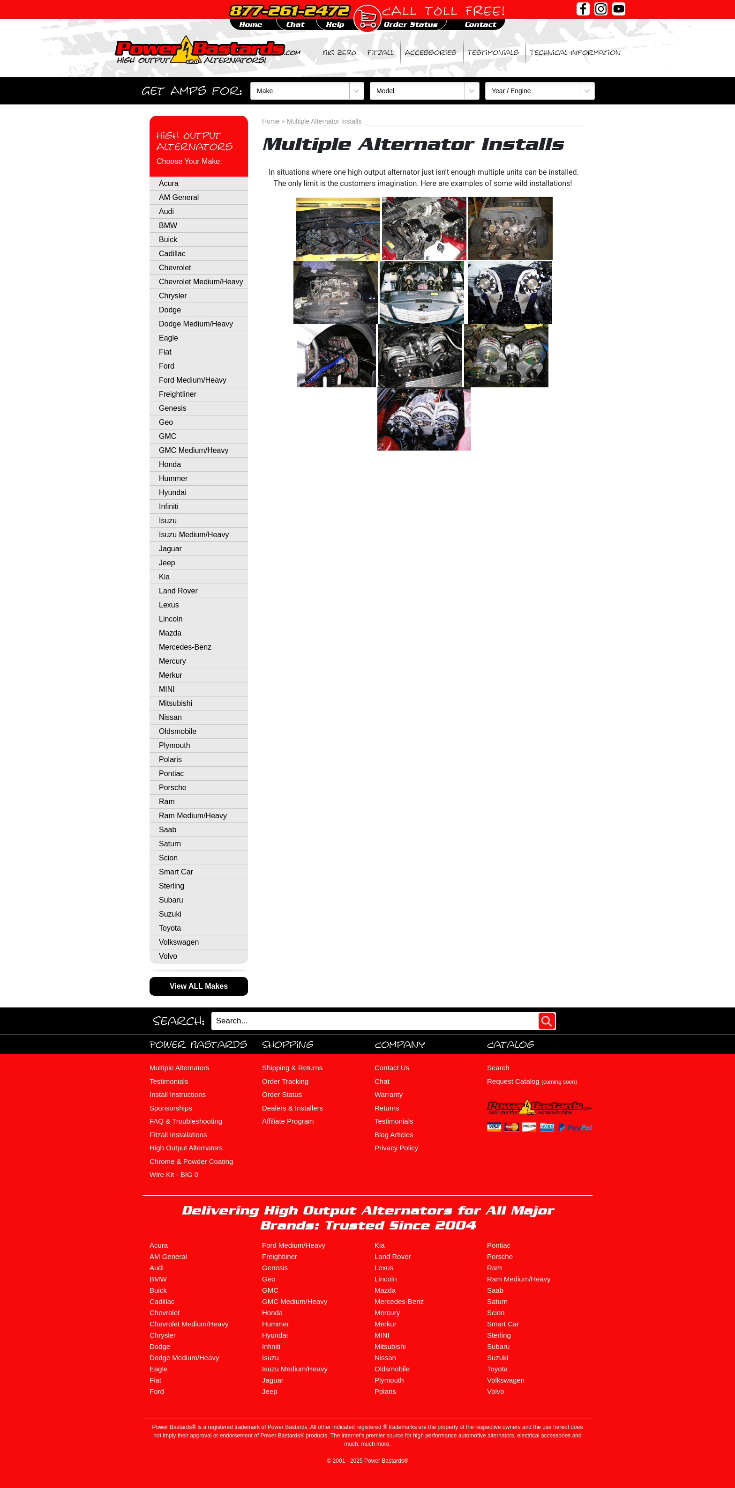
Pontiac (171, 773)
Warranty (389, 1094)
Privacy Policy (396, 1148)
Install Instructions (178, 1094)
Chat (382, 1081)
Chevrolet (175, 268)
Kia (164, 577)
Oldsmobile (177, 731)
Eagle (168, 338)
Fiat (165, 352)
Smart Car (176, 872)
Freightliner (177, 394)
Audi (166, 211)
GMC (167, 436)
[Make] (307, 91)
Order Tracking (285, 1081)
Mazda (170, 633)
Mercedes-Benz (185, 647)
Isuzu (168, 521)
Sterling (171, 886)
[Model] (425, 91)
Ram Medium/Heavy (193, 816)
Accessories (431, 52)
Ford (166, 366)
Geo (166, 422)
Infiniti (169, 507)
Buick (168, 240)
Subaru (171, 900)
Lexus (169, 605)
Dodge (170, 310)
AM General (179, 197)
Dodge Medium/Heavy (196, 324)
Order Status (282, 1094)
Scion (168, 858)
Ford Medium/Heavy (192, 380)
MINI (167, 689)
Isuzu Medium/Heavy (194, 535)
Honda (170, 464)
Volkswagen (179, 942)
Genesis (173, 408)
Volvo (168, 956)
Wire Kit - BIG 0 (174, 1174)
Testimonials (493, 52)
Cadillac (172, 254)
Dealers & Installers (292, 1108)
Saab (167, 830)
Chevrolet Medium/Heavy (201, 282)
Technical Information (575, 52)
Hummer (173, 478)
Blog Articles (394, 1135)
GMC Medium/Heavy (193, 450)
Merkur (170, 675)
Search (498, 1068)
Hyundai (173, 492)
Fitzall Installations (178, 1135)
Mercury (172, 661)
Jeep (167, 563)
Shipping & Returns (292, 1068)
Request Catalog (532, 1081)
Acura (169, 183)
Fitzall (381, 52)
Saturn (170, 844)
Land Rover (178, 591)
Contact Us (392, 1068)
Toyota (170, 928)
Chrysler (173, 296)
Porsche (173, 788)
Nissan (170, 717)
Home (270, 121)
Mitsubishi (175, 703)
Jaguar (170, 549)
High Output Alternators (194, 140)
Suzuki (170, 914)
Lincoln (171, 619)
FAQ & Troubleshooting (186, 1121)
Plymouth (174, 745)
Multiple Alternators (180, 1068)
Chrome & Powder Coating (191, 1161)
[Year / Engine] (540, 91)
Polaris (170, 759)
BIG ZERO (339, 52)
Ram (167, 802)
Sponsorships (171, 1108)
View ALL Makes (199, 986)
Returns (387, 1108)
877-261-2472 (288, 10)
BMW (168, 225)
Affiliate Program (288, 1121)
